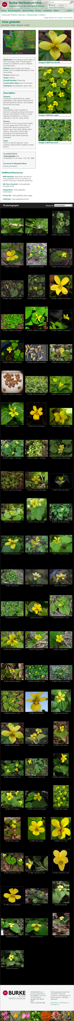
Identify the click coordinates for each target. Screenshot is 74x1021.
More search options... (57, 7)
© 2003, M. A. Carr (60, 841)
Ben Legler (59, 18)
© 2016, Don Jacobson (36, 426)
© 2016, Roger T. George (61, 426)
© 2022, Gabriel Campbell (36, 362)
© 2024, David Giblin (12, 266)
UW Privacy (64, 1003)
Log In (69, 10)
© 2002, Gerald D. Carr (12, 873)
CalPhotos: (7, 199)
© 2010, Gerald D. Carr (36, 681)
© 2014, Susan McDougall (61, 458)
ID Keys (38, 10)
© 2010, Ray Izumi (12, 617)
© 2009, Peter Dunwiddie (61, 681)
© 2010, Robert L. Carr (61, 617)
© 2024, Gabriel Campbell (12, 235)
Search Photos (27, 10)
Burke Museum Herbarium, (38, 993)
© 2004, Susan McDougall (36, 809)
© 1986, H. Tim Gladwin (12, 905)
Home (3, 10)
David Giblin (68, 18)
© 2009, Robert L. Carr (12, 713)
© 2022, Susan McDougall (61, 362)
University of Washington (38, 996)
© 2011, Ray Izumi (12, 586)
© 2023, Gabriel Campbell (12, 330)
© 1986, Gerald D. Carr (36, 873)
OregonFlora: (8, 190)
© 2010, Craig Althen (36, 649)
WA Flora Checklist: (10, 184)
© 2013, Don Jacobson (61, 490)
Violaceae (32, 14)
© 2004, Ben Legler (61, 809)
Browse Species (14, 10)
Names (53, 5)
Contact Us (55, 1004)
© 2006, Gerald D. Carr (12, 777)
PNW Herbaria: (8, 176)
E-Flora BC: (7, 195)
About (56, 10)
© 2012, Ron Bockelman (61, 522)
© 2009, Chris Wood (61, 745)
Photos (61, 5)
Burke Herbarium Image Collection (35, 3)
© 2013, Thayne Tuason (12, 522)
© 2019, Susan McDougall (61, 394)
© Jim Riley (37, 905)
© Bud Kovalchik (61, 905)
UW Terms (54, 1003)
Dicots (22, 14)
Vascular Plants (9, 14)
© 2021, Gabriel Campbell (12, 394)
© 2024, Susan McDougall (61, 235)
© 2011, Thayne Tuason (61, 554)
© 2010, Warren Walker (12, 681)
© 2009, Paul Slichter (36, 713)
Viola (41, 14)
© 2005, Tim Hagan (12, 809)
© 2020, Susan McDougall (36, 394)
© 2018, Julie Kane (12, 426)
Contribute (47, 10)
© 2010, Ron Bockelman (12, 649)
